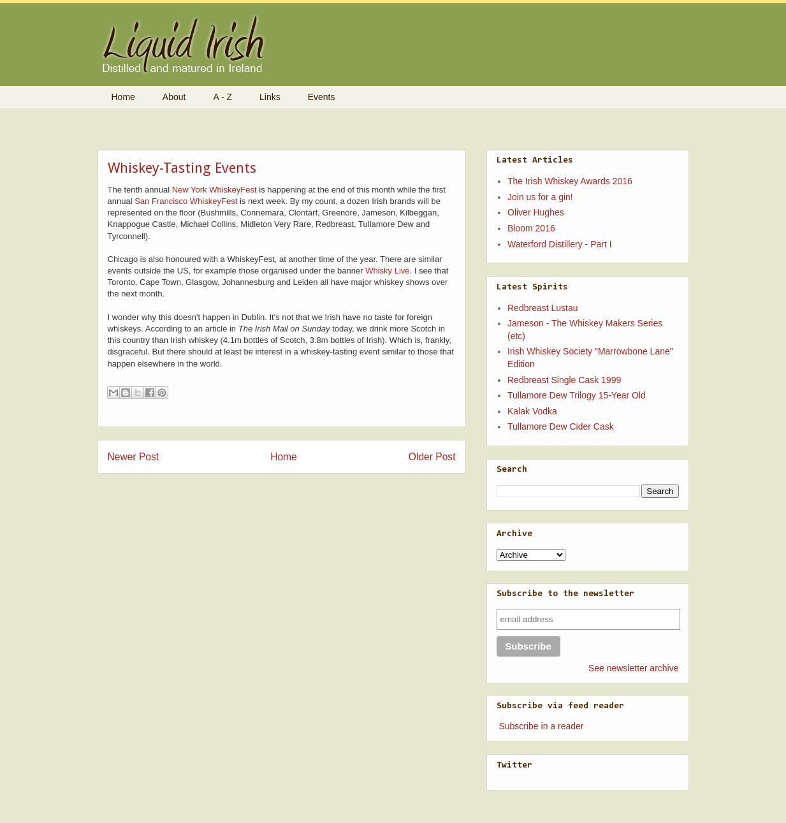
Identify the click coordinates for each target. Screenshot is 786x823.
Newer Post (133, 456)
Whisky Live (387, 270)
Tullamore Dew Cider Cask (560, 426)
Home (123, 97)
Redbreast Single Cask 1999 (564, 380)
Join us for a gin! (540, 197)
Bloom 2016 (531, 228)
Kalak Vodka (532, 411)
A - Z (222, 97)
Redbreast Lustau (542, 308)
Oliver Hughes (535, 212)
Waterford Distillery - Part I (559, 244)
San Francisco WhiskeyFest (186, 201)
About (174, 97)
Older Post (432, 456)
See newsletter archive (633, 668)
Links (269, 97)
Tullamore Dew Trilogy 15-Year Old (576, 395)
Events (321, 97)
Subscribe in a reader (541, 726)
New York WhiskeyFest (214, 189)
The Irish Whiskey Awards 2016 (569, 181)
